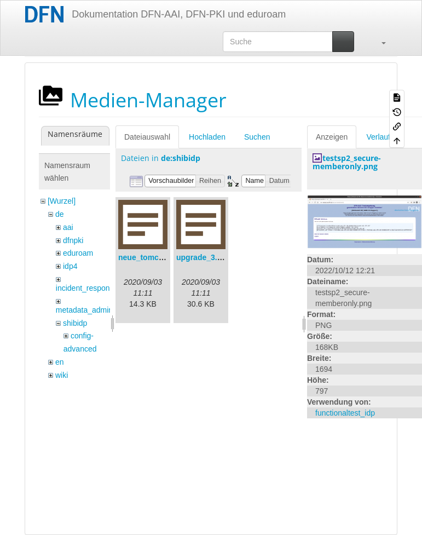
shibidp (75, 323)
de (59, 214)
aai (68, 227)
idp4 (70, 266)
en (59, 362)
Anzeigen (332, 137)
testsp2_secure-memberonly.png (347, 162)
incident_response (87, 288)
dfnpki (73, 240)
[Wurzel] (62, 201)
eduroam (78, 253)
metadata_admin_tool (93, 310)
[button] (378, 41)
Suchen (257, 137)
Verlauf (378, 137)
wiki (61, 375)
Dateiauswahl (147, 137)
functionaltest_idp (345, 413)
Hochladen (207, 137)
